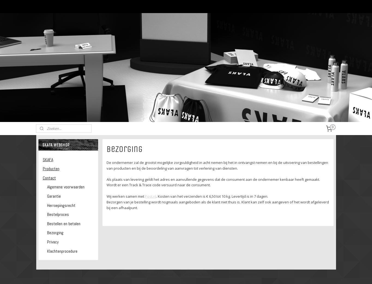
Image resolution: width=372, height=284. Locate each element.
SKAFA (48, 160)
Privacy (53, 242)
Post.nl (150, 196)
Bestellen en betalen (63, 224)
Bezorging (55, 233)
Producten (51, 169)
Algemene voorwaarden (65, 187)
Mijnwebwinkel (247, 274)
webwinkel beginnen (200, 274)
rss (179, 274)
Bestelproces (58, 214)
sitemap (167, 274)
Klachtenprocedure (62, 251)
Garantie (54, 196)
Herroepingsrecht (61, 205)
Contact (49, 178)
